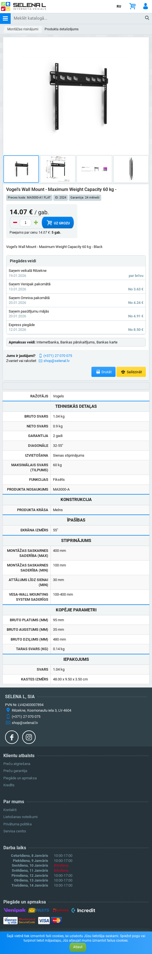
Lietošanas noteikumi (20, 817)
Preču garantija (15, 771)
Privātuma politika (17, 824)
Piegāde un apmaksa (20, 778)
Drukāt (103, 372)
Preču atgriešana (16, 764)
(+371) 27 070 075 (57, 356)
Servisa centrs (14, 831)
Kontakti (10, 810)
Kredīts (9, 785)
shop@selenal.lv (56, 361)
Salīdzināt (131, 372)
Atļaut (77, 947)
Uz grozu (58, 222)
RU (119, 6)
